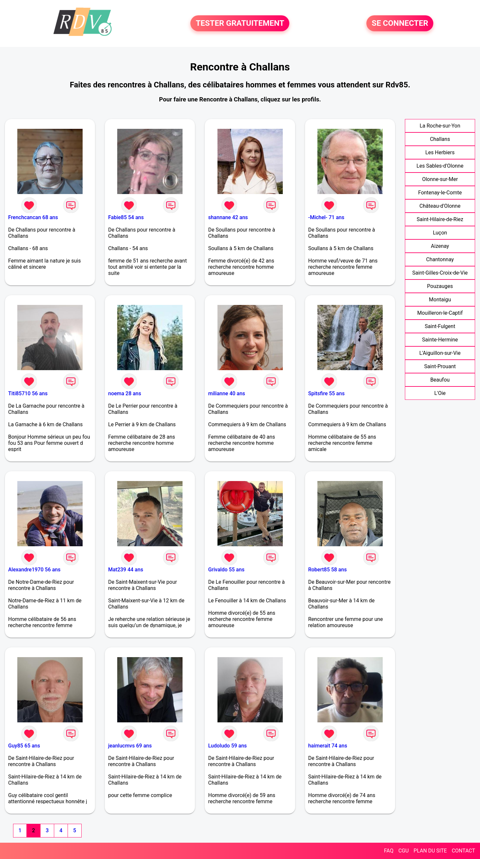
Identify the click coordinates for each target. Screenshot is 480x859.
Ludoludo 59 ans (227, 746)
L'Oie (440, 393)
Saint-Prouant (440, 366)
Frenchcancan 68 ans (33, 217)
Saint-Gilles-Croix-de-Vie (440, 273)
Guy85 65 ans (24, 746)
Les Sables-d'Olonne (440, 166)
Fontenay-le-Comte (440, 192)
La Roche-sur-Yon (440, 126)
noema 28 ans (124, 393)
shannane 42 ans (228, 217)
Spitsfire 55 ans (326, 393)
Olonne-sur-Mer (440, 179)
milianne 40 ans (226, 393)
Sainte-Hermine (440, 340)
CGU (403, 851)
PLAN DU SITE (430, 851)
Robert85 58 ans (327, 569)
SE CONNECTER (400, 23)
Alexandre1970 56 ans (34, 569)
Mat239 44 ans (125, 569)
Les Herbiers (440, 152)
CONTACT (463, 851)
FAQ (388, 851)
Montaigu (440, 299)
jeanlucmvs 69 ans (130, 746)
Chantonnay (440, 259)
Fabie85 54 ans (126, 217)
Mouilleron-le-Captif (440, 313)
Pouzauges (440, 286)
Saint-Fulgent (440, 326)
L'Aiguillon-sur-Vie (439, 353)
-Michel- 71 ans (326, 217)
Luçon (440, 233)
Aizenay (440, 246)
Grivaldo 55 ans (226, 569)
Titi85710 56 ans (28, 393)
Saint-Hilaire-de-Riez (440, 219)
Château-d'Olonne (440, 206)
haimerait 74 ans (327, 746)
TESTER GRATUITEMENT (240, 23)
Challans (440, 139)
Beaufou (440, 380)
